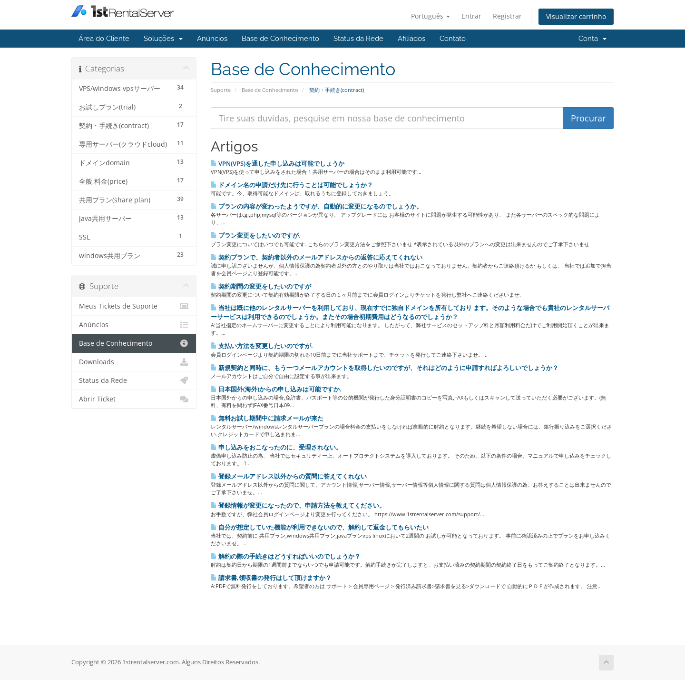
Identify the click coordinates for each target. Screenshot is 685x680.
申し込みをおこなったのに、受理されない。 (276, 447)
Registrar (507, 15)
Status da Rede (358, 38)
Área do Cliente (103, 38)
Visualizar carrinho (576, 16)
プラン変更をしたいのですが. (256, 235)
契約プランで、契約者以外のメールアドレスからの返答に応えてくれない (316, 257)
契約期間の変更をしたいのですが (261, 286)
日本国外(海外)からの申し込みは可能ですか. (276, 389)
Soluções (163, 38)
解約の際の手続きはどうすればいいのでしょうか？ (286, 556)
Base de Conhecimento (280, 38)
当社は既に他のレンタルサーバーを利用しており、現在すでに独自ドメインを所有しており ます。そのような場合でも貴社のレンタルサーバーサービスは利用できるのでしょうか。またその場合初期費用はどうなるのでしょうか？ (410, 312)
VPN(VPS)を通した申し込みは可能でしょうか (277, 163)
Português (430, 15)
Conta (592, 38)
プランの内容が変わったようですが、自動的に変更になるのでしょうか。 (316, 206)
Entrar (471, 15)
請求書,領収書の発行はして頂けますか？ (271, 577)
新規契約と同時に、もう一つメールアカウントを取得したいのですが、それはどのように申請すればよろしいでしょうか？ (384, 367)
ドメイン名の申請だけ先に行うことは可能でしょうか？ (292, 184)
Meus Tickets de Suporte (134, 306)
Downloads (134, 362)
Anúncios (212, 38)
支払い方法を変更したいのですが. (262, 345)
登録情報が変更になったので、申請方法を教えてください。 (298, 505)
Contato (453, 38)
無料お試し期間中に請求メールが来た (267, 418)
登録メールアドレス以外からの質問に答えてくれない (289, 476)
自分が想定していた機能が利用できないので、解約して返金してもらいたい (320, 527)
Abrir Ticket (134, 399)
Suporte (221, 89)
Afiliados (411, 38)
